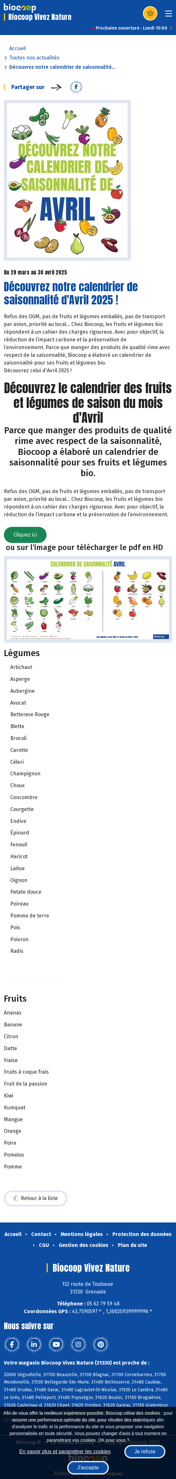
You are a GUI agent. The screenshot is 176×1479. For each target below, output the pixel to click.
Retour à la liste (35, 1198)
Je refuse (144, 1451)
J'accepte (88, 1467)
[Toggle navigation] (168, 16)
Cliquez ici (25, 535)
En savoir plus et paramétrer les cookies (65, 1451)
